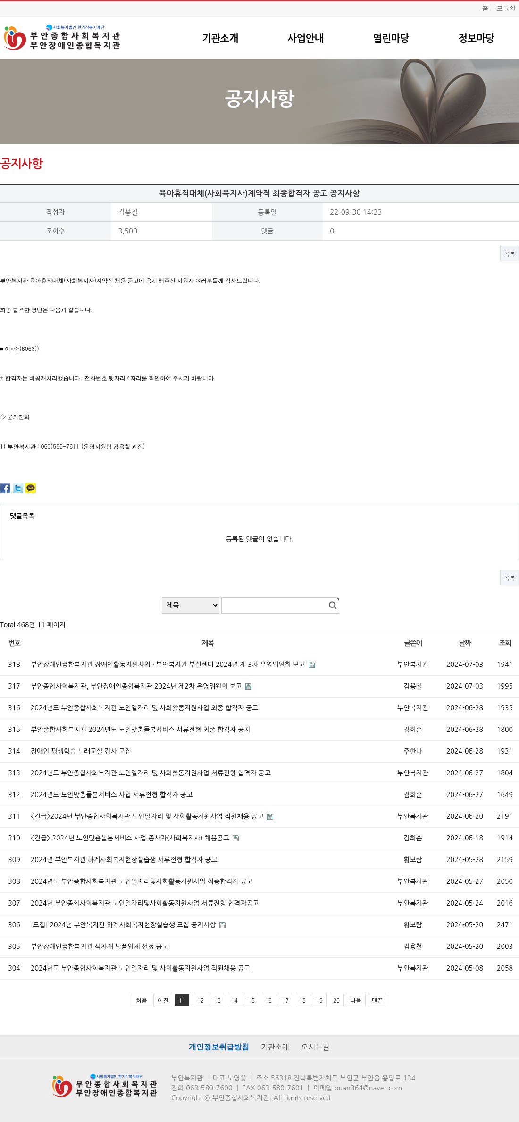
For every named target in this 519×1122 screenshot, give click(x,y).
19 (319, 1000)
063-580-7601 (280, 1088)
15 (251, 1000)
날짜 (464, 643)
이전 (163, 1000)
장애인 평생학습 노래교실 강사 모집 (81, 751)
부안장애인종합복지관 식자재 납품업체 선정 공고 (99, 946)
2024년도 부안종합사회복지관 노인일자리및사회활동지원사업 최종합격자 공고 (142, 881)
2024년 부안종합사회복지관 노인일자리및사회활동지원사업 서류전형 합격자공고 (145, 903)
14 (234, 1000)
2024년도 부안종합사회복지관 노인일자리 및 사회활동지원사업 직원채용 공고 (140, 968)
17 (285, 1000)
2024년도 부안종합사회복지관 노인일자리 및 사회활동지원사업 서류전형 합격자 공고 (151, 773)
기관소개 (220, 38)
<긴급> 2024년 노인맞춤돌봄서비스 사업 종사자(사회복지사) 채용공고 (131, 838)
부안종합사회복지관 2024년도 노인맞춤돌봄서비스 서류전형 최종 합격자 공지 (140, 729)
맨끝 (377, 1000)
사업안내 (305, 38)
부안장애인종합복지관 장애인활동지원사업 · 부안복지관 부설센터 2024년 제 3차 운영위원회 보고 (169, 664)
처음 (141, 1000)
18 (302, 1000)
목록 (509, 253)
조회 (505, 643)
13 (217, 1000)
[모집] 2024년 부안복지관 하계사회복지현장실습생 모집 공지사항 (124, 925)
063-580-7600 (209, 1088)
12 (200, 1000)
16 (268, 1000)
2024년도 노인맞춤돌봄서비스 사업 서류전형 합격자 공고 (112, 794)
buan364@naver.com (368, 1088)
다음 (355, 1000)
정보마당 (476, 38)
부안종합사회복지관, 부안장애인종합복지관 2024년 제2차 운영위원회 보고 (137, 686)
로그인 (506, 8)
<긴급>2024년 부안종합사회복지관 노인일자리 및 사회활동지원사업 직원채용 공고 (148, 816)
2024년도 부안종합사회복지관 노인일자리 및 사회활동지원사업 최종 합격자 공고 (145, 708)
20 (336, 1000)
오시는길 (315, 1047)
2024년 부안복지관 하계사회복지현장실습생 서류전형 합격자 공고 (124, 859)
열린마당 (391, 38)
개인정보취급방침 (219, 1047)
